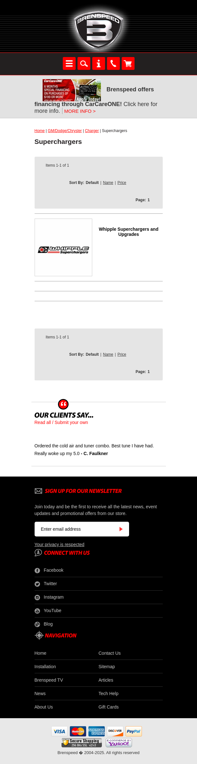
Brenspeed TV (49, 680)
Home (40, 131)
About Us (44, 707)
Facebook (49, 570)
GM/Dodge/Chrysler (65, 131)
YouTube (48, 611)
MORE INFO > (80, 111)
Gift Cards (109, 707)
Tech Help (109, 693)
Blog (44, 624)
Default (92, 182)
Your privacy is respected (60, 544)
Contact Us (110, 653)
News (40, 693)
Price (122, 182)
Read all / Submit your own (61, 422)
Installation (45, 666)
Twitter (46, 584)
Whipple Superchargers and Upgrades (129, 232)
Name (108, 182)
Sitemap (107, 666)
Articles (106, 680)
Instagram (49, 597)
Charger (92, 131)
